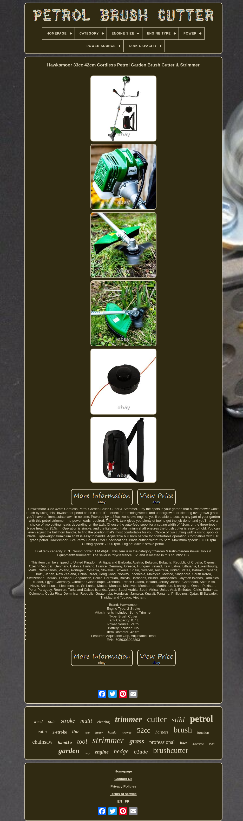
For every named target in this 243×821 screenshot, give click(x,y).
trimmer (128, 719)
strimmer (108, 740)
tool (82, 741)
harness (161, 732)
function (203, 733)
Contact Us (123, 779)
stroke (68, 720)
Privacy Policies (123, 786)
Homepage (123, 771)
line (75, 731)
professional (162, 742)
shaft (211, 743)
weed (38, 721)
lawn (183, 743)
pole (51, 721)
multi (86, 720)
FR (127, 801)
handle (65, 743)
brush (183, 729)
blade (141, 752)
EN (119, 801)
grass (136, 741)
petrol (201, 719)
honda (112, 732)
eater (42, 731)
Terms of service (123, 794)
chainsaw (42, 742)
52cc (143, 730)
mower (127, 732)
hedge (121, 751)
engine (102, 752)
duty (87, 753)
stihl (178, 720)
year (87, 732)
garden (69, 751)
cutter (157, 719)
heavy (99, 732)
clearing (103, 722)
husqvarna (198, 743)
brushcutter (170, 750)
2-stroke (59, 732)
